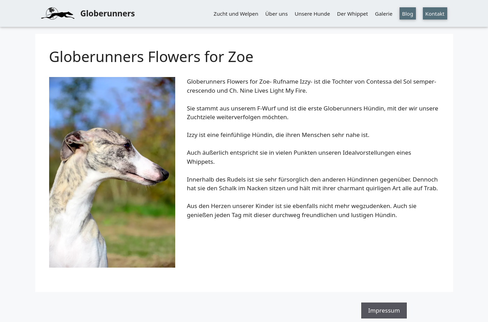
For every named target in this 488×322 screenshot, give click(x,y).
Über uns (276, 13)
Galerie (383, 13)
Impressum (384, 310)
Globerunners (107, 13)
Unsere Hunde (312, 13)
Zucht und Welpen (236, 13)
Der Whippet (352, 13)
